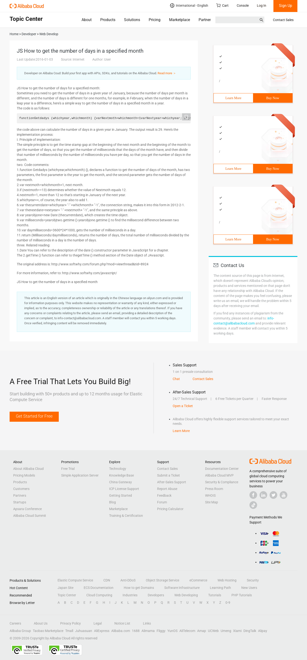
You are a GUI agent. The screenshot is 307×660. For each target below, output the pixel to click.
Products (107, 19)
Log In (261, 5)
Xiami (237, 631)
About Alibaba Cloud (28, 469)
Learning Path (220, 588)
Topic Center (67, 595)
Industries (130, 595)
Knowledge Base (121, 475)
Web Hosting (227, 580)
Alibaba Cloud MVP (219, 475)
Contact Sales (283, 20)
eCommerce (198, 580)
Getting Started (120, 495)
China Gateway (120, 482)
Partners (206, 19)
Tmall (69, 631)
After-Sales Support (171, 482)
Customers (21, 489)
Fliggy (161, 631)
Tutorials (214, 595)
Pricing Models (24, 475)
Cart (222, 5)
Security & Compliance (221, 482)
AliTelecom (187, 631)
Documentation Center (222, 469)
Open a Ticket (183, 406)
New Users (249, 588)
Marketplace (179, 19)
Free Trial (68, 469)
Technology (117, 469)
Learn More (233, 98)
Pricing (154, 19)
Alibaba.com (120, 631)
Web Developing (186, 595)
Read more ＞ (167, 73)
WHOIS (210, 495)
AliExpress (101, 631)
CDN (106, 580)
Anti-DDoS (128, 580)
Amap (201, 631)
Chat (176, 379)
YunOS (172, 631)
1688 (136, 631)
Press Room (214, 489)
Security (253, 580)
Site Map (211, 502)
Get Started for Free (34, 416)
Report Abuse (167, 489)
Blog (112, 502)
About (87, 19)
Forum (162, 502)
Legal (98, 623)
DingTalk (249, 631)
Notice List (122, 623)
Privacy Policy (70, 623)
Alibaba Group (20, 631)
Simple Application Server (80, 475)
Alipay (262, 631)
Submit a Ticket (168, 475)
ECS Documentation (98, 588)
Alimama (148, 631)
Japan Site (65, 588)
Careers (15, 623)
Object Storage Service (162, 580)
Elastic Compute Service (75, 580)
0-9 (227, 602)
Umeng (226, 631)
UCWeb (213, 631)
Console (243, 5)
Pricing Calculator (170, 509)
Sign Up (285, 5)
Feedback (164, 495)
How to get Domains (139, 588)
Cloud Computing (99, 595)
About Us (40, 623)
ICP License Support (124, 489)
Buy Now (272, 98)
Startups (19, 502)
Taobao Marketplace (48, 631)
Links (147, 623)
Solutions (132, 19)
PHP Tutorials (241, 595)
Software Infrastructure (182, 588)
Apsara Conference (27, 509)
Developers (156, 595)
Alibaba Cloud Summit (29, 516)
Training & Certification (126, 516)
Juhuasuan (83, 631)
